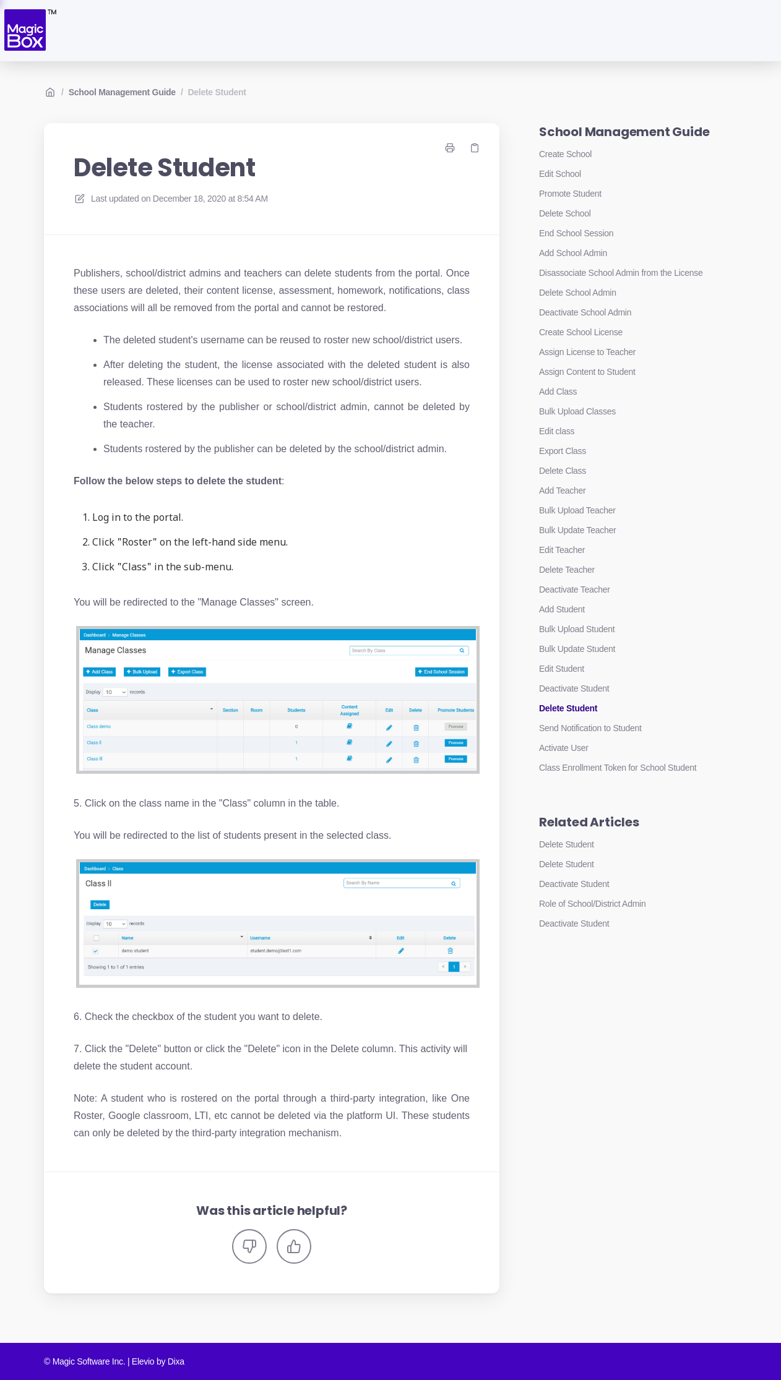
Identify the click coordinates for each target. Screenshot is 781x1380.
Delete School (565, 213)
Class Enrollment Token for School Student (617, 768)
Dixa (176, 1361)
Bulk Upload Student (577, 629)
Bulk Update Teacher (577, 530)
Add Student (562, 609)
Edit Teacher (562, 550)
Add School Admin (573, 253)
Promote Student (570, 194)
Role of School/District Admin (592, 904)
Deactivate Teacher (574, 589)
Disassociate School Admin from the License (621, 273)
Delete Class (562, 471)
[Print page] (450, 148)
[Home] (29, 30)
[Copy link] (475, 148)
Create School (565, 154)
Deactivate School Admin (585, 312)
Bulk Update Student (577, 649)
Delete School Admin (577, 293)
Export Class (562, 451)
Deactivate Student (574, 688)
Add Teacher (562, 490)
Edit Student (561, 669)
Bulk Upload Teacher (577, 510)
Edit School (560, 174)
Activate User (564, 748)
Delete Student (217, 92)
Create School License (581, 332)
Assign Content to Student (587, 372)
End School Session (576, 233)
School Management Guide (122, 92)
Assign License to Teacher (587, 352)
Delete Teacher (567, 570)
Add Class (558, 391)
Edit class (556, 431)
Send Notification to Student (590, 728)
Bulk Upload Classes (577, 411)
